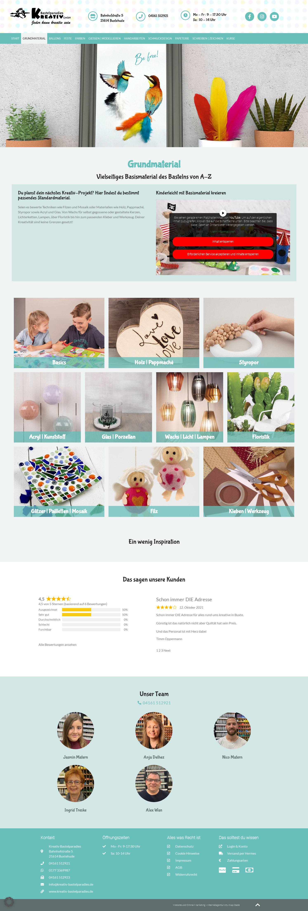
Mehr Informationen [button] (223, 231)
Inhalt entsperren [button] (223, 241)
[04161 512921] (140, 16)
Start (15, 38)
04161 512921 (158, 16)
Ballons (55, 38)
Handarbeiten (134, 38)
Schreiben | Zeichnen (207, 38)
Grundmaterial (34, 38)
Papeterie (182, 38)
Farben (80, 38)
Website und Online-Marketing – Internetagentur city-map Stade (206, 904)
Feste (68, 38)
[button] (9, 902)
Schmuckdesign (160, 38)
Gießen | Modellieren (105, 38)
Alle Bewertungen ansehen (58, 644)
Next (167, 650)
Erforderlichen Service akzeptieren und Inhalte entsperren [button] (223, 254)
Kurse (231, 38)
